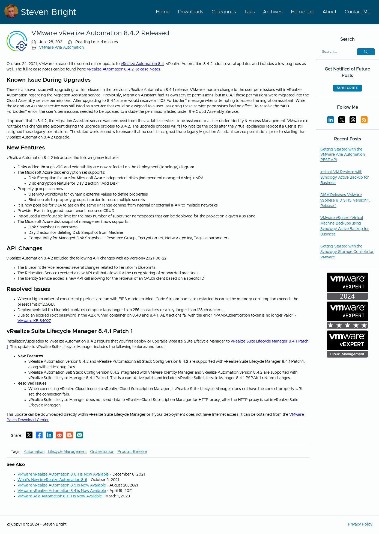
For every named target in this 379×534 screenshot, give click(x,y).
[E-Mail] (79, 436)
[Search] (337, 51)
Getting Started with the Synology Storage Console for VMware (347, 251)
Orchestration (102, 452)
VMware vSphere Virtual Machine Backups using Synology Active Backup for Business (344, 226)
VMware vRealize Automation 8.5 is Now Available (61, 485)
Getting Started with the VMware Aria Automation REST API (342, 154)
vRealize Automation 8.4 (142, 64)
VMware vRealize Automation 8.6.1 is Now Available (63, 474)
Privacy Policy (360, 524)
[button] (366, 51)
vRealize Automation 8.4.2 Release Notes (123, 69)
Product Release (132, 452)
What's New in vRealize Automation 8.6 (52, 480)
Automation (34, 452)
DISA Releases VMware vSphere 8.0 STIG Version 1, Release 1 (345, 200)
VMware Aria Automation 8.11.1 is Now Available (59, 496)
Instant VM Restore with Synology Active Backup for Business (344, 177)
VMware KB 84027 (34, 321)
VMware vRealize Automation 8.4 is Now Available (61, 491)
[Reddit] (59, 436)
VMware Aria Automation (61, 47)
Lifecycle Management (67, 452)
